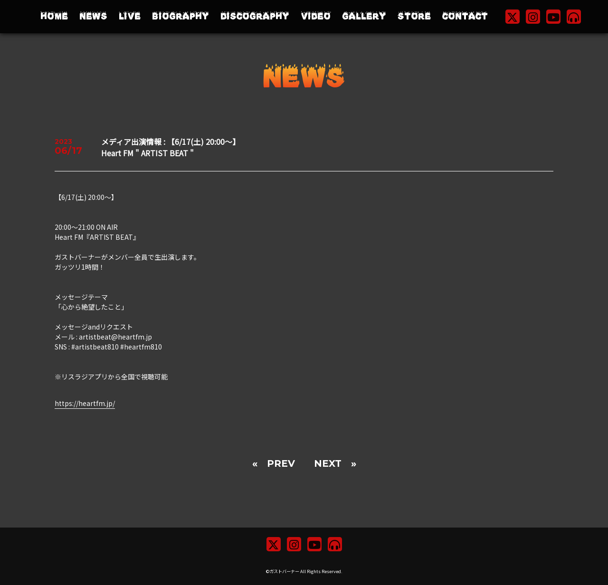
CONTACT (465, 16)
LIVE (130, 16)
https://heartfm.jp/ (85, 403)
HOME (54, 16)
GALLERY (364, 16)
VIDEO (316, 16)
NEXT (328, 463)
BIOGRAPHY (180, 16)
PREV (281, 463)
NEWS (93, 16)
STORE (414, 16)
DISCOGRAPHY (254, 16)
